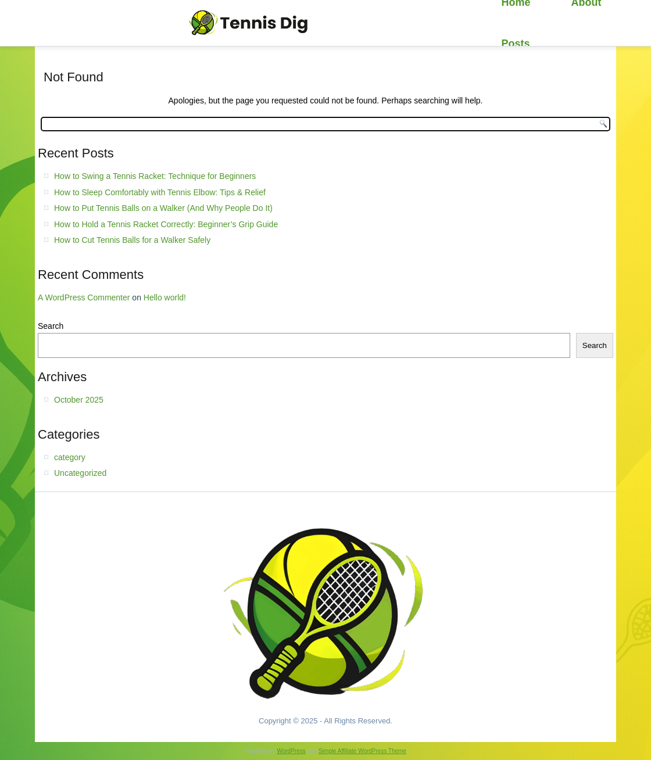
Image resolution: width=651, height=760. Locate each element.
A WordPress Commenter (84, 297)
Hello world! (165, 297)
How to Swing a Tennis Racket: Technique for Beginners (155, 176)
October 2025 (78, 399)
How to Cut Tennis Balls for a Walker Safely (132, 240)
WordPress (291, 751)
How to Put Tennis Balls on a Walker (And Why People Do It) (163, 208)
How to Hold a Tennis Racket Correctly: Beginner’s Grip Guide (166, 224)
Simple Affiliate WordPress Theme (362, 751)
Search (50, 326)
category (69, 457)
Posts (516, 43)
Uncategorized (80, 473)
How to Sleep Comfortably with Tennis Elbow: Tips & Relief (160, 192)
